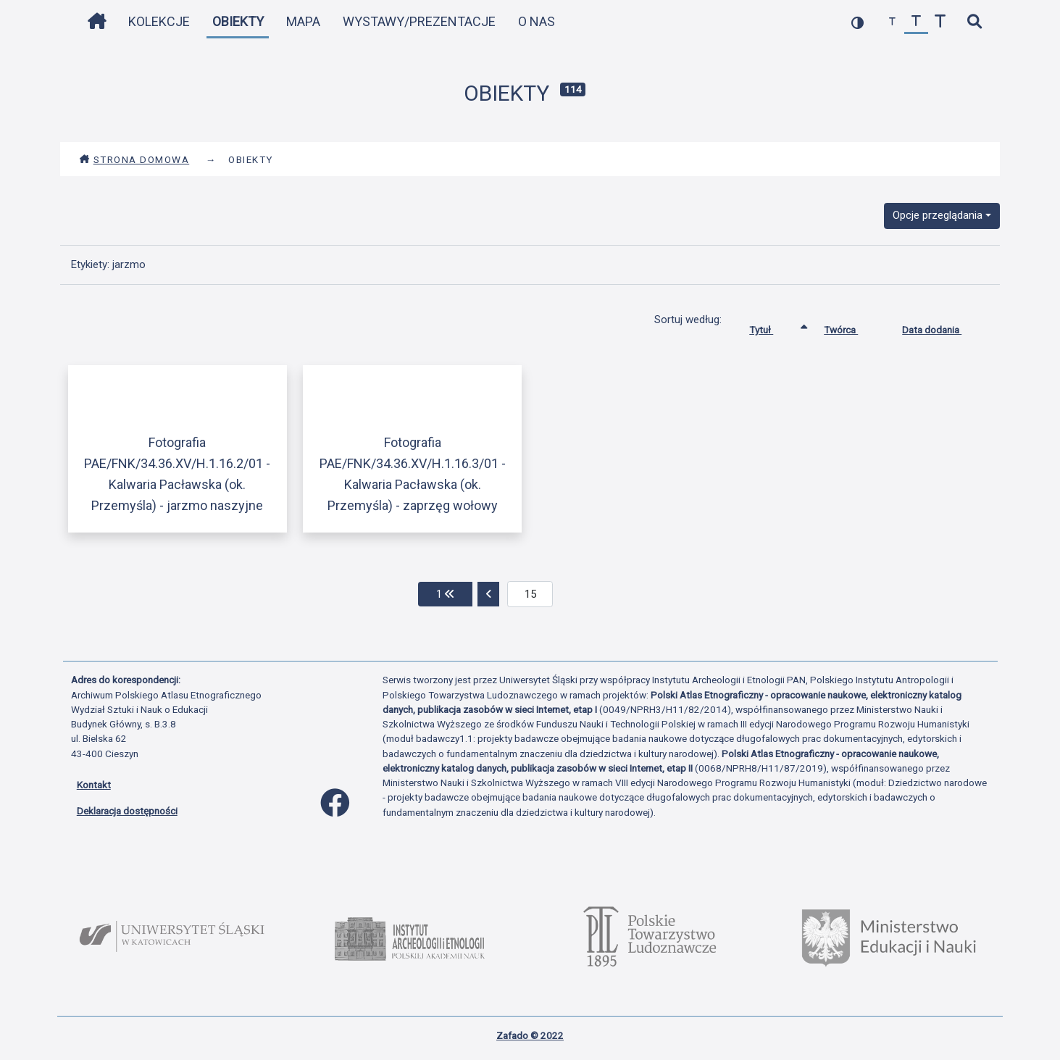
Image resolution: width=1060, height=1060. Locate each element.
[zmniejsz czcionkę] (892, 22)
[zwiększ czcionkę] (940, 22)
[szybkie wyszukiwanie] (975, 22)
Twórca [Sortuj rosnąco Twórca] (852, 326)
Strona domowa (134, 159)
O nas (536, 21)
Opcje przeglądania (937, 215)
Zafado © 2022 (530, 1035)
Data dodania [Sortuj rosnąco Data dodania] (942, 326)
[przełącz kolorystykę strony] (857, 22)
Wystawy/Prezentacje (419, 21)
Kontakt (94, 784)
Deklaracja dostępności (127, 811)
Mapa (303, 21)
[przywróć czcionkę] (916, 22)
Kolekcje (159, 21)
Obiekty (238, 21)
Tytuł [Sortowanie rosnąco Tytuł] (772, 326)
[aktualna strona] (530, 594)
